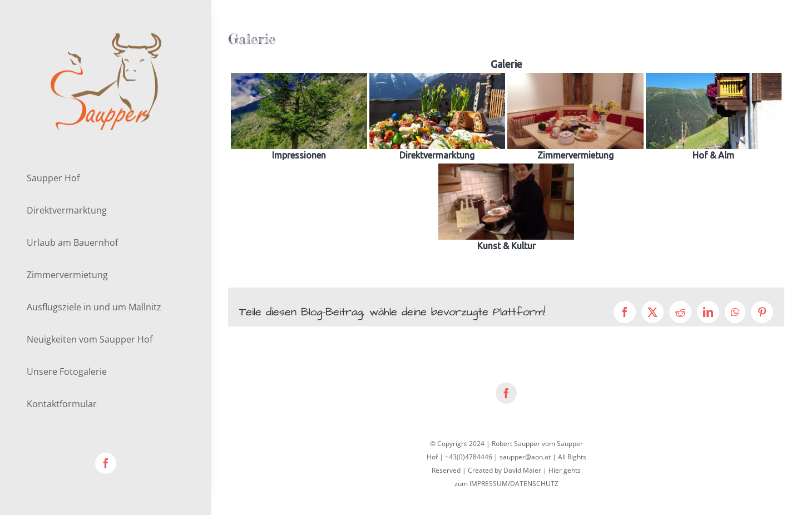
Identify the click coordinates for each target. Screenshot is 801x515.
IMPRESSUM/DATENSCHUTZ (513, 483)
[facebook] (105, 463)
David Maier (522, 470)
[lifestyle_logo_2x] (106, 37)
